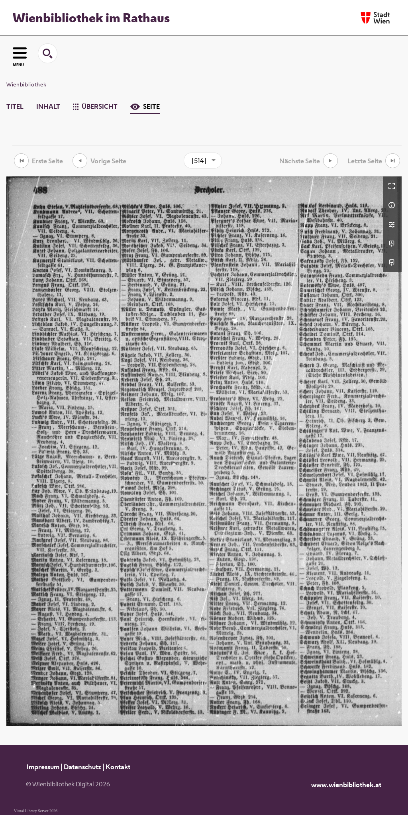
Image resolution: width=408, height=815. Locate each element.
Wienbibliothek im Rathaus (91, 17)
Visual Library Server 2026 (35, 811)
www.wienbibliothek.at (346, 784)
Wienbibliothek (26, 84)
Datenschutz (82, 766)
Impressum (43, 766)
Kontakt (118, 766)
